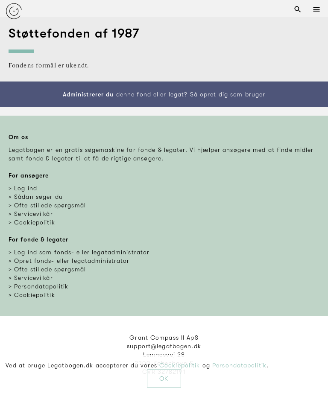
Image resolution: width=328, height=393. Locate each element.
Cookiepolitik (179, 365)
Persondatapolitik (239, 365)
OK (163, 378)
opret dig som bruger (232, 94)
